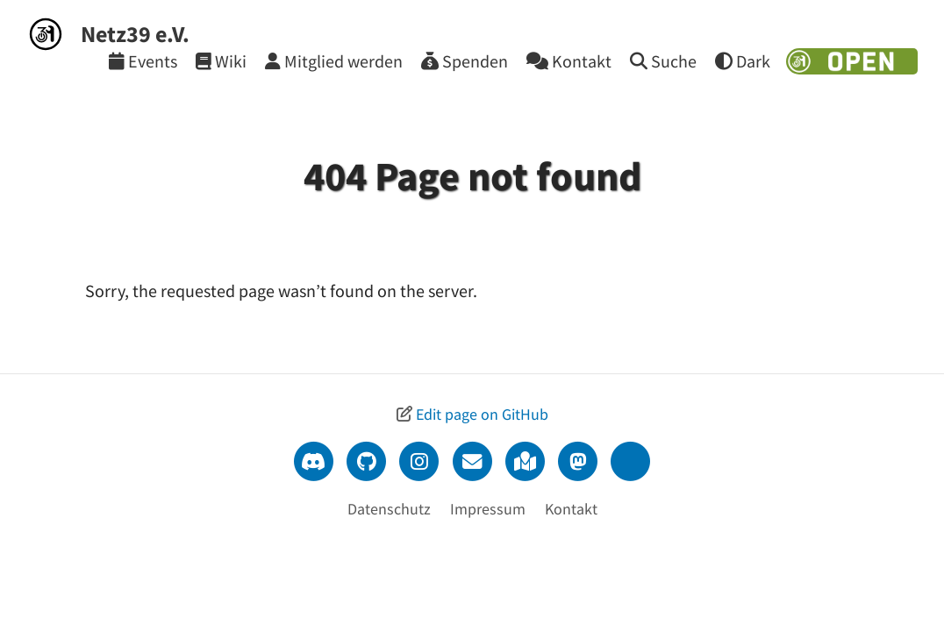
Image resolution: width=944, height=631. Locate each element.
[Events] (143, 61)
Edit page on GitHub (482, 414)
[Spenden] (464, 61)
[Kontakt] (568, 61)
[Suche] (663, 61)
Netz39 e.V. (135, 33)
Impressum (488, 509)
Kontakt (571, 509)
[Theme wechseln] (742, 61)
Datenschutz (389, 509)
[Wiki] (221, 61)
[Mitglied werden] (334, 61)
